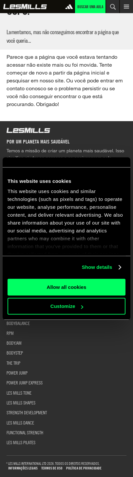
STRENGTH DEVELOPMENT (27, 412)
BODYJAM (14, 343)
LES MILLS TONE (19, 393)
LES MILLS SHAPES (21, 402)
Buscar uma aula (90, 6)
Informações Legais (23, 468)
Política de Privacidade (84, 468)
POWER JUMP (17, 373)
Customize (66, 306)
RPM (10, 333)
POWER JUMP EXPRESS (25, 382)
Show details (97, 267)
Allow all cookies (66, 287)
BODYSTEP (15, 353)
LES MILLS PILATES (21, 442)
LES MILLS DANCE (20, 422)
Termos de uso (52, 468)
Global (25, 6)
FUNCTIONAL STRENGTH (25, 432)
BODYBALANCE (18, 323)
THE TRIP (13, 363)
